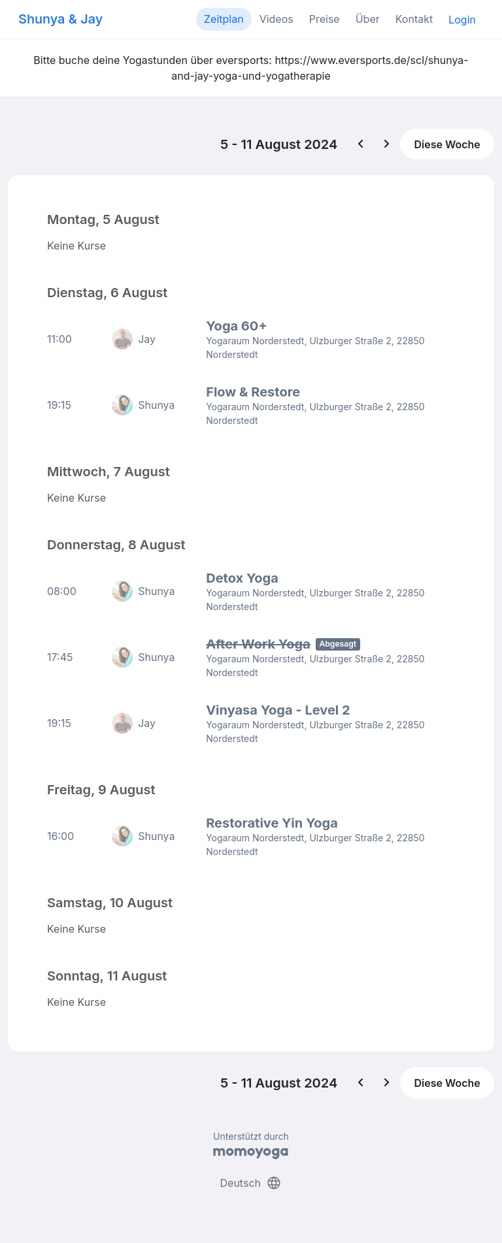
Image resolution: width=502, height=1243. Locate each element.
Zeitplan (224, 18)
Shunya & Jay (60, 19)
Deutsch (251, 1183)
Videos (276, 18)
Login (462, 19)
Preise (324, 18)
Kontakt (414, 18)
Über (368, 18)
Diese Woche (447, 144)
